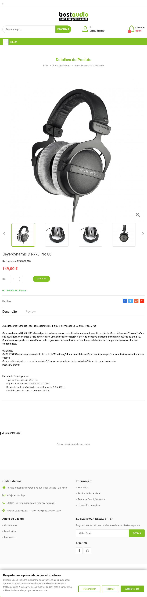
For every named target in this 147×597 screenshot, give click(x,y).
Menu (13, 42)
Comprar (41, 279)
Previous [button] (4, 233)
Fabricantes (10, 537)
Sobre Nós (83, 487)
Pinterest (142, 302)
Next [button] (143, 233)
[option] (23, 235)
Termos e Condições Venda (91, 499)
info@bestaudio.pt (16, 495)
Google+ (136, 302)
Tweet (130, 302)
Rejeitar (110, 589)
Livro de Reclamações (89, 505)
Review (30, 311)
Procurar (63, 29)
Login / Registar (97, 31)
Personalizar (89, 589)
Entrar (137, 533)
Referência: (9, 261)
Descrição (9, 311)
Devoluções (10, 531)
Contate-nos (10, 525)
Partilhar (125, 302)
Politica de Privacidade (89, 493)
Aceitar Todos (132, 589)
